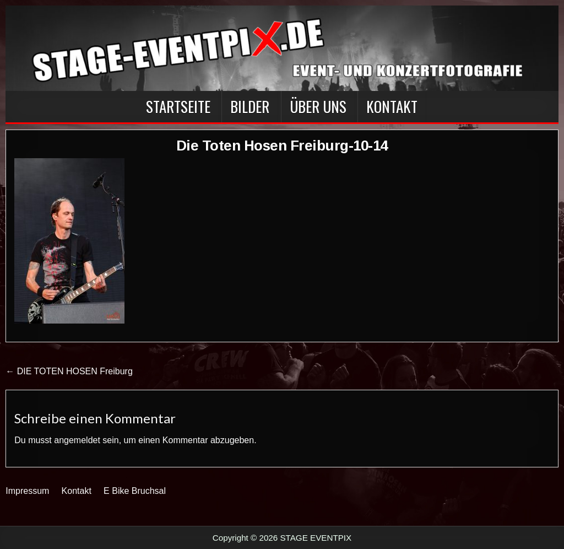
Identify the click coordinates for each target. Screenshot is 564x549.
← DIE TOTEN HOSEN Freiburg (69, 371)
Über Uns (318, 106)
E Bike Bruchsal (135, 491)
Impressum (27, 491)
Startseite (178, 106)
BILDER (249, 106)
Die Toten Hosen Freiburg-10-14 (282, 145)
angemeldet (77, 440)
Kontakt (391, 106)
